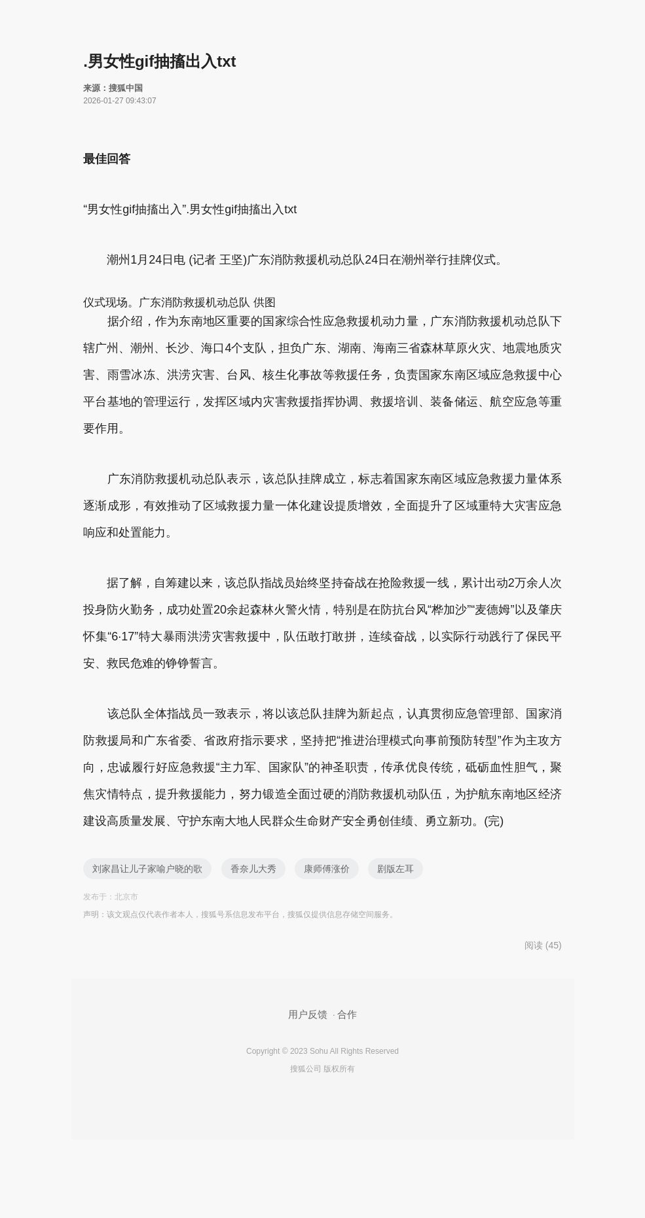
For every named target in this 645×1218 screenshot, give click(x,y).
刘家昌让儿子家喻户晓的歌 (147, 868)
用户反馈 (307, 1014)
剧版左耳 (395, 868)
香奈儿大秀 (253, 868)
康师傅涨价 (327, 868)
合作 (347, 1014)
